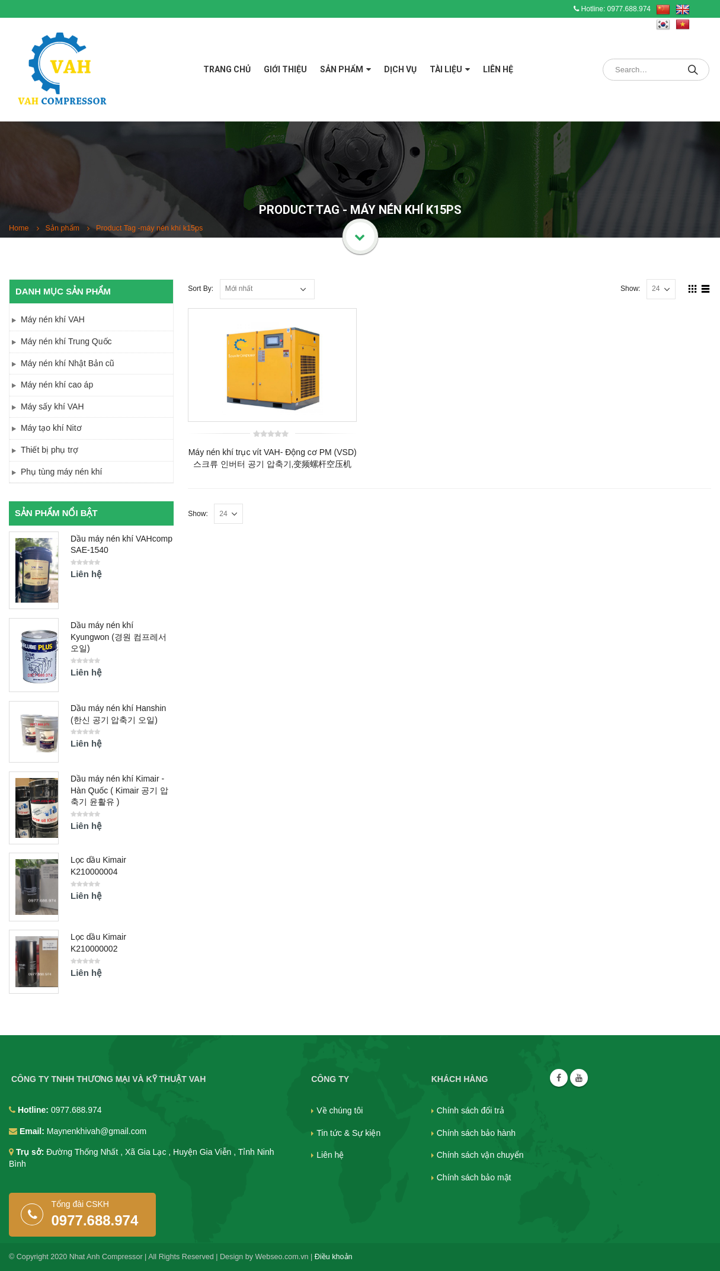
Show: (630, 288)
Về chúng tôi (339, 1110)
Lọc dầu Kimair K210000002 (98, 942)
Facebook (559, 1078)
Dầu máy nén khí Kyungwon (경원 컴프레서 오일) (119, 636)
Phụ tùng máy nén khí (61, 471)
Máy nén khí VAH (53, 319)
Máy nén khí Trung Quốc (66, 341)
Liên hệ (498, 69)
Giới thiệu (285, 69)
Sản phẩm (341, 69)
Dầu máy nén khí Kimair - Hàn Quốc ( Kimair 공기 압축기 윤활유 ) (119, 790)
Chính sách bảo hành (476, 1133)
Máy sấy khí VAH (52, 406)
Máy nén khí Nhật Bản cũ (67, 363)
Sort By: (200, 288)
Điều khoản (334, 1257)
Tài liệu (446, 69)
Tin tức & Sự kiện (348, 1133)
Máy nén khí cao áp (57, 384)
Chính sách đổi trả (470, 1110)
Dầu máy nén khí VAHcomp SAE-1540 (121, 544)
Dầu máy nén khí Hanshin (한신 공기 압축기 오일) (118, 714)
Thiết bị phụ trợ (49, 449)
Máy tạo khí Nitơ (51, 428)
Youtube (579, 1078)
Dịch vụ (400, 69)
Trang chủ (227, 69)
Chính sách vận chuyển (480, 1155)
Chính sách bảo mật (474, 1177)
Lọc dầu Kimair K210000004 (98, 865)
